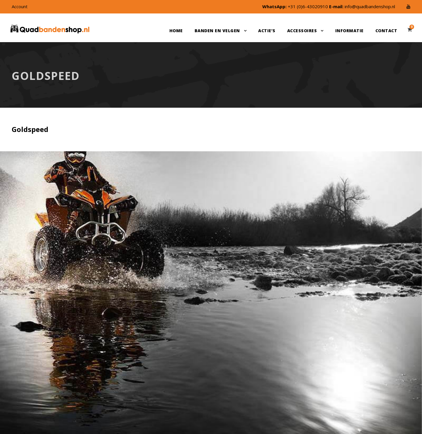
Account (20, 6)
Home (176, 30)
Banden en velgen (217, 30)
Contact (386, 30)
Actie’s (266, 30)
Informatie (349, 30)
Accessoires (302, 30)
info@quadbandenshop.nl (370, 6)
